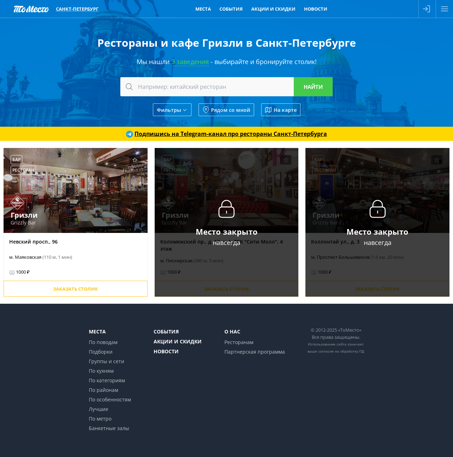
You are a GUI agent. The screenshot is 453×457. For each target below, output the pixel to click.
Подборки (101, 351)
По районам (103, 390)
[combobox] (226, 86)
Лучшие (98, 409)
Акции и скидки (178, 341)
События (166, 331)
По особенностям (110, 399)
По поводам (103, 342)
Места (97, 331)
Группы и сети (106, 361)
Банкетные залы (109, 428)
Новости (166, 351)
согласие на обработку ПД (341, 351)
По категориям (107, 380)
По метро (100, 418)
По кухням (101, 370)
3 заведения (190, 61)
